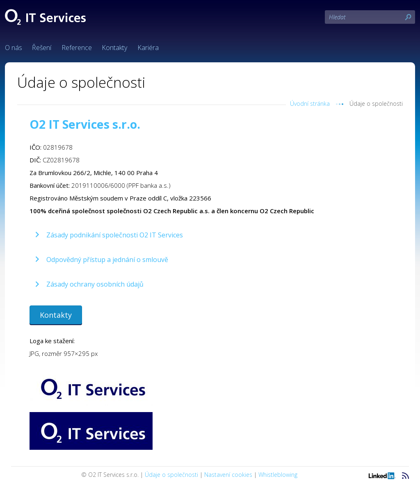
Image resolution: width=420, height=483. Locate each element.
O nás (13, 47)
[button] (108, 235)
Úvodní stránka (310, 103)
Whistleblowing (277, 474)
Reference (77, 47)
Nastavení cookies (228, 474)
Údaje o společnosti (171, 474)
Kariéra (148, 47)
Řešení (41, 47)
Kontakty (114, 47)
